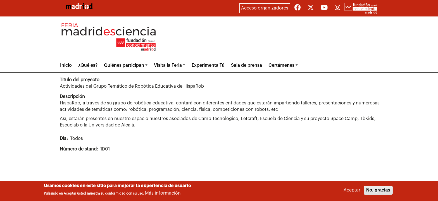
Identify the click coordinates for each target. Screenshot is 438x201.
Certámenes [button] (281, 65)
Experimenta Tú (208, 65)
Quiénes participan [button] (124, 65)
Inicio (66, 65)
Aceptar (352, 191)
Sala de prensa (246, 65)
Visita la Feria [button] (168, 65)
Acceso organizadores (264, 8)
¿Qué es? (87, 65)
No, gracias (378, 190)
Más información (163, 194)
